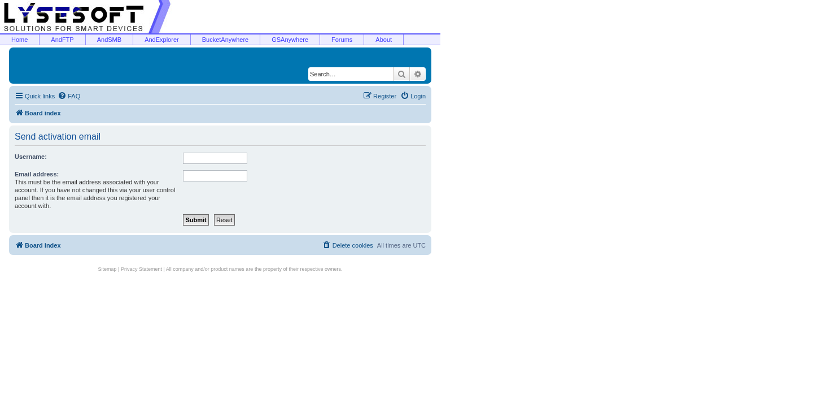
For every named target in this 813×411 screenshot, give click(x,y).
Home (19, 39)
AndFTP (62, 39)
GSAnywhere (290, 39)
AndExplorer (162, 39)
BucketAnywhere (225, 39)
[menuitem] (69, 96)
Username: (31, 156)
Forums (341, 39)
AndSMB (109, 39)
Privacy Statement (141, 269)
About (383, 39)
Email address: (37, 174)
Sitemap (107, 269)
